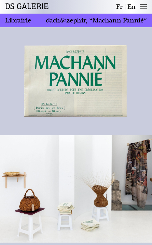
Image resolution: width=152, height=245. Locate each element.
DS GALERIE (27, 7)
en (131, 6)
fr (119, 6)
